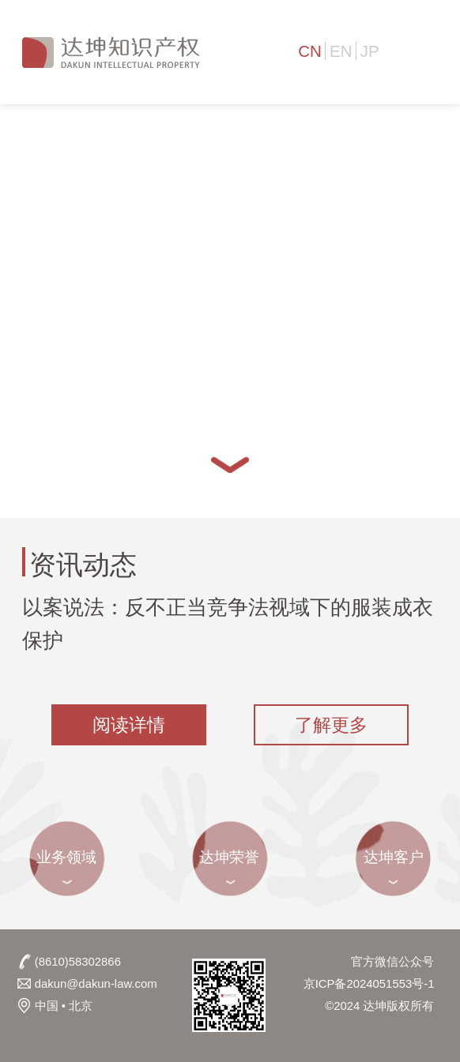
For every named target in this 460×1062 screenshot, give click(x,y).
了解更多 (331, 725)
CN (310, 51)
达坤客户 (394, 857)
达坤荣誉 (229, 857)
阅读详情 (128, 725)
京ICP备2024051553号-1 (369, 984)
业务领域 (66, 857)
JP (369, 51)
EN (341, 51)
